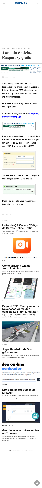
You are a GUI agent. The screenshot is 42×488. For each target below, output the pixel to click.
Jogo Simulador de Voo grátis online (17, 351)
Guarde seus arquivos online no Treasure (20, 432)
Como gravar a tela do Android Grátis (16, 267)
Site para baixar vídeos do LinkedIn (19, 391)
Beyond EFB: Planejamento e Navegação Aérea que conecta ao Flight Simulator (21, 309)
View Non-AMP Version (27, 450)
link (15, 113)
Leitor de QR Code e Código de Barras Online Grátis (20, 227)
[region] (21, 26)
